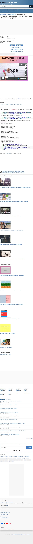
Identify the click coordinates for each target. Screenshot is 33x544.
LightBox (1, 390)
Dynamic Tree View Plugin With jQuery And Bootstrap (8, 419)
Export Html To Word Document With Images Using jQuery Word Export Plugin (12, 430)
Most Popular (2, 399)
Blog (12, 11)
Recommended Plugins (5, 11)
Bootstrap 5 (2, 456)
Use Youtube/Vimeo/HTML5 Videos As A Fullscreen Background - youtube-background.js (15, 187)
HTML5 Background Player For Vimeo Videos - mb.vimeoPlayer (11, 244)
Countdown (15, 456)
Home (3, 9)
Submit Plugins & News (5, 528)
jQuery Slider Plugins (4, 510)
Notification (10, 459)
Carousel (11, 456)
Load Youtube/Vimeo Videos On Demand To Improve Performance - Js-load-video (14, 201)
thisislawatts (19, 151)
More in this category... (16, 47)
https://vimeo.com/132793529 (14, 144)
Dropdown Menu (20, 456)
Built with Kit (16, 450)
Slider (17, 391)
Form (9, 389)
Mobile (25, 390)
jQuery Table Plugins (4, 515)
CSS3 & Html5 (2, 389)
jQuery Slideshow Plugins (5, 512)
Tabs (1, 461)
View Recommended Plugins (16, 49)
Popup (6, 459)
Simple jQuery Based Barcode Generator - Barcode (8, 408)
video (19, 98)
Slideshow (25, 391)
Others (1, 391)
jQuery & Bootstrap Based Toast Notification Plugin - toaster (9, 434)
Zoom (9, 394)
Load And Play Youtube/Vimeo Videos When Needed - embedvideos (11, 230)
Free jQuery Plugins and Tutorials (16, 2)
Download (19, 45)
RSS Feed (28, 534)
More (7, 505)
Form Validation (27, 456)
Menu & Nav (18, 390)
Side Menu (29, 459)
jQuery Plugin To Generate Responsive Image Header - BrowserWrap (12, 275)
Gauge (25, 459)
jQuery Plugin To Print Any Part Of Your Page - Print (8, 404)
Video (13, 461)
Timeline (5, 461)
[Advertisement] (16, 27)
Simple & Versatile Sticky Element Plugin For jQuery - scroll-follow (11, 304)
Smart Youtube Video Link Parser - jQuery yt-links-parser (11, 104)
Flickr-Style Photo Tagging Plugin (6, 347)
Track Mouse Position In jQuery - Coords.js (7, 333)
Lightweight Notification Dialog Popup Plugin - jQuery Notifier (13, 172)
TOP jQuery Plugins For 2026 (16, 51)
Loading (9, 390)
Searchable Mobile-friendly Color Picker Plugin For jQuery (13, 171)
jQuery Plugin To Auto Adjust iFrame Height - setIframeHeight (10, 289)
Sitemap (25, 534)
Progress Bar (15, 459)
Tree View (9, 461)
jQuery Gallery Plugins (5, 517)
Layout (25, 389)
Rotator (9, 391)
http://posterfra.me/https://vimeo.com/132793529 (15, 147)
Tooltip (1, 394)
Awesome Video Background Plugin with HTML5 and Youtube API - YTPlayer (12, 423)
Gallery (17, 389)
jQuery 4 (7, 456)
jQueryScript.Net (15, 534)
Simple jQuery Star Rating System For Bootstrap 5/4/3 (9, 412)
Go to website (9, 41)
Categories (7, 9)
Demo (12, 45)
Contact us (12, 528)
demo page (9, 153)
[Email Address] (13, 447)
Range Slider (21, 459)
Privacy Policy (21, 534)
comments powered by (5, 354)
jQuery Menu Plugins (4, 514)
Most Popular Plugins (24, 9)
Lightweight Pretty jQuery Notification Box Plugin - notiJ (10, 318)
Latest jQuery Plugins (15, 9)
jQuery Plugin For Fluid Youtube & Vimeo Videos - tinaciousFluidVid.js (12, 258)
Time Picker (2, 459)
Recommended (8, 399)
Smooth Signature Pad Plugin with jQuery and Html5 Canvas (10, 415)
